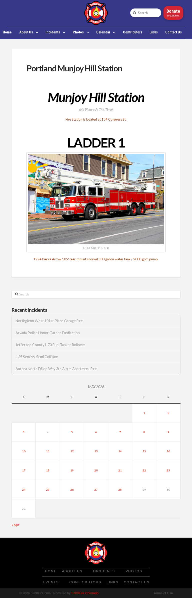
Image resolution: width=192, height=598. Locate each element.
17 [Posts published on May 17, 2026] (24, 470)
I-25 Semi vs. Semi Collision (37, 357)
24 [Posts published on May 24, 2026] (24, 489)
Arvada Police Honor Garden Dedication (48, 333)
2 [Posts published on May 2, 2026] (168, 413)
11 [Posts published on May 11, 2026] (48, 451)
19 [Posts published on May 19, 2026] (72, 470)
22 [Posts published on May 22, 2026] (144, 470)
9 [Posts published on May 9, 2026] (168, 432)
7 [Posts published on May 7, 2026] (120, 432)
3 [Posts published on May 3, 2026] (23, 432)
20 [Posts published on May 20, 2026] (96, 470)
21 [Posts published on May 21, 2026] (120, 470)
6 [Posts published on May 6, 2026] (96, 432)
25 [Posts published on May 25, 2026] (48, 489)
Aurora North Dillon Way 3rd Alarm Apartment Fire (56, 369)
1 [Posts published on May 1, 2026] (144, 413)
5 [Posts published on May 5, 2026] (72, 432)
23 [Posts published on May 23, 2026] (168, 470)
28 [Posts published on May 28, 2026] (120, 489)
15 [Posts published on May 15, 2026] (144, 451)
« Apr (15, 525)
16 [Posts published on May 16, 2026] (168, 451)
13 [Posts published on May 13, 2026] (96, 451)
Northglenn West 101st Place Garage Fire (49, 321)
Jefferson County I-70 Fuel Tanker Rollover (50, 345)
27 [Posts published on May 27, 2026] (96, 489)
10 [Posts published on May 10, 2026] (24, 451)
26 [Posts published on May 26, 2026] (72, 489)
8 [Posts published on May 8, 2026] (144, 432)
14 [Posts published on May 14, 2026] (120, 451)
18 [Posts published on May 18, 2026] (48, 470)
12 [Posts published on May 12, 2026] (72, 451)
